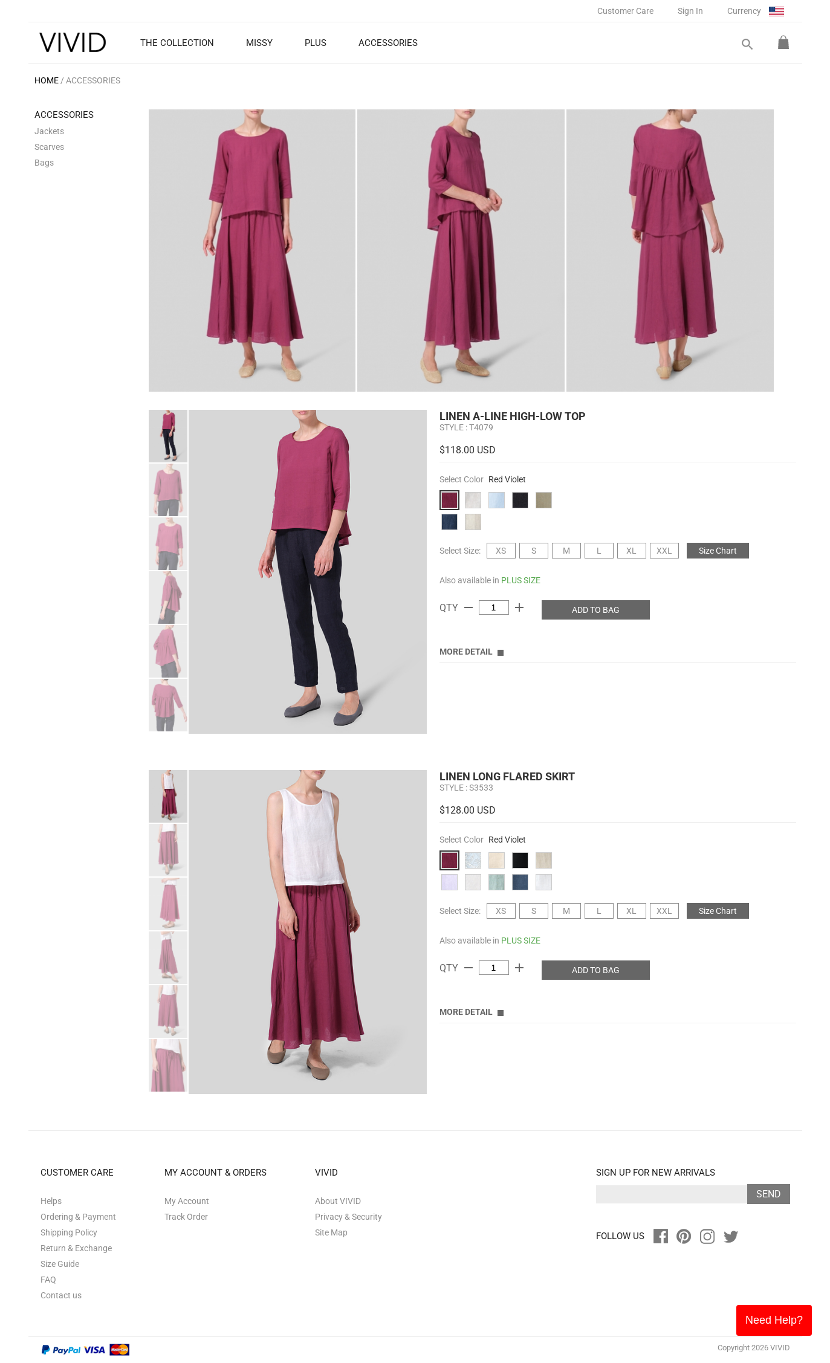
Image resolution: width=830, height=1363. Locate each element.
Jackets (49, 131)
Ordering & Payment (78, 1217)
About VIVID (338, 1201)
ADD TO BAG (596, 610)
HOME (46, 80)
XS (501, 550)
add (519, 607)
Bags (44, 162)
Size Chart (718, 550)
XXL (664, 550)
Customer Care (625, 11)
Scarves (49, 147)
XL (631, 550)
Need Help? (774, 1320)
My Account (186, 1201)
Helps (51, 1201)
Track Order (186, 1217)
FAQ (48, 1279)
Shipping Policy (69, 1232)
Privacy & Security (348, 1217)
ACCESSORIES (93, 80)
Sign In (690, 11)
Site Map (331, 1232)
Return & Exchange (76, 1248)
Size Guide (60, 1264)
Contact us (61, 1295)
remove (468, 607)
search (746, 44)
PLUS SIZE (520, 580)
